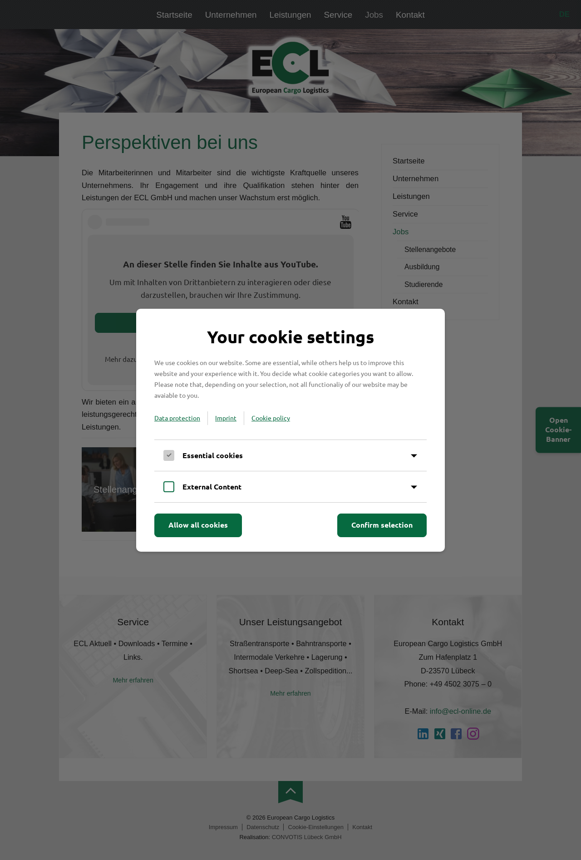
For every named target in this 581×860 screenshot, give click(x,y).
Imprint (225, 418)
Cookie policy (270, 418)
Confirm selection (382, 524)
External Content (211, 486)
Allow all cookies (198, 524)
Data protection (177, 418)
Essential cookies (212, 455)
